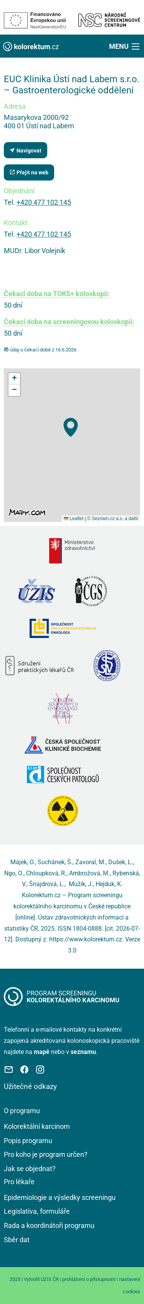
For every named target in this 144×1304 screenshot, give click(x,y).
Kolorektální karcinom (37, 1126)
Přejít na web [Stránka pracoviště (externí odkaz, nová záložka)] (28, 172)
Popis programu (28, 1141)
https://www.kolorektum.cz (85, 939)
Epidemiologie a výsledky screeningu (60, 1197)
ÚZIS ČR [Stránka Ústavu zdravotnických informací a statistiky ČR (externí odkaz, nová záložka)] (50, 1279)
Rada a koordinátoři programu (49, 1225)
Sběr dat (17, 1240)
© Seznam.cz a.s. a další (112, 518)
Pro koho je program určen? (46, 1154)
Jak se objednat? (30, 1169)
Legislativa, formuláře (37, 1211)
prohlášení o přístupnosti (89, 1279)
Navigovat (25, 150)
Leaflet (73, 518)
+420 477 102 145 (44, 202)
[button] (125, 46)
